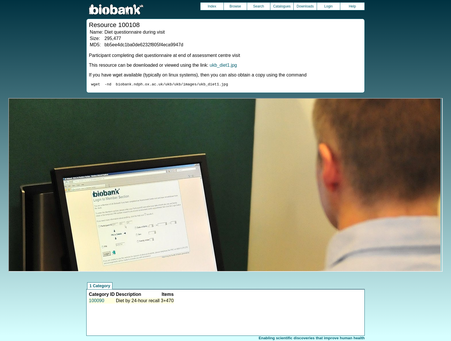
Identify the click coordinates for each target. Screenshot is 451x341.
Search (258, 6)
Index (212, 6)
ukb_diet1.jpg (223, 65)
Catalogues (282, 6)
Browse (235, 6)
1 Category (99, 286)
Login (328, 6)
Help (352, 6)
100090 (96, 301)
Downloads (305, 6)
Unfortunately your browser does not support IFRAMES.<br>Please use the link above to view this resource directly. (225, 186)
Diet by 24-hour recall (138, 301)
